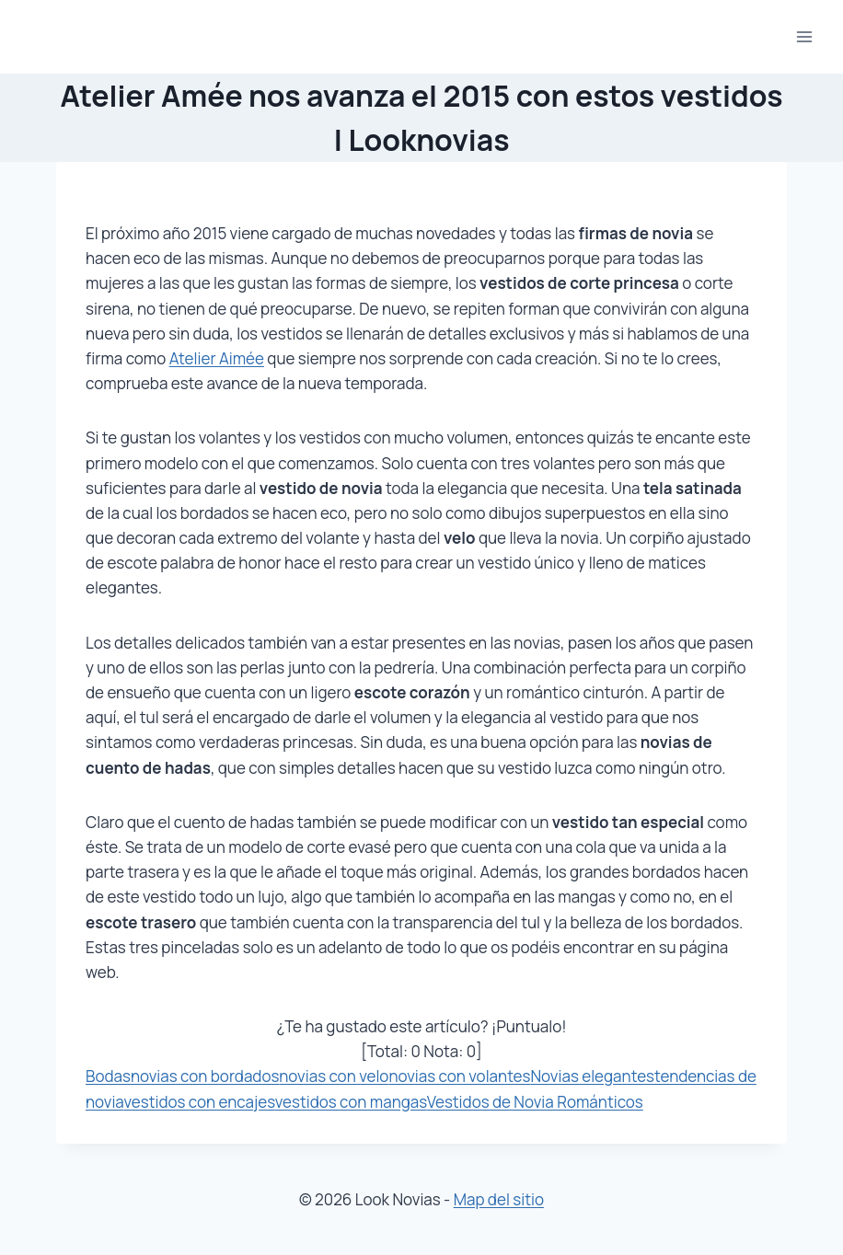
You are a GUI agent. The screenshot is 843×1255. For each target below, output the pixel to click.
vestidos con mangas (351, 1101)
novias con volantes (459, 1076)
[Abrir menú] (804, 36)
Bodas (108, 1076)
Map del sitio (499, 1199)
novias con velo (333, 1076)
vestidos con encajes (198, 1101)
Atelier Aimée (216, 358)
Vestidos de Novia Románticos (535, 1101)
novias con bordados (205, 1076)
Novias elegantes (592, 1076)
